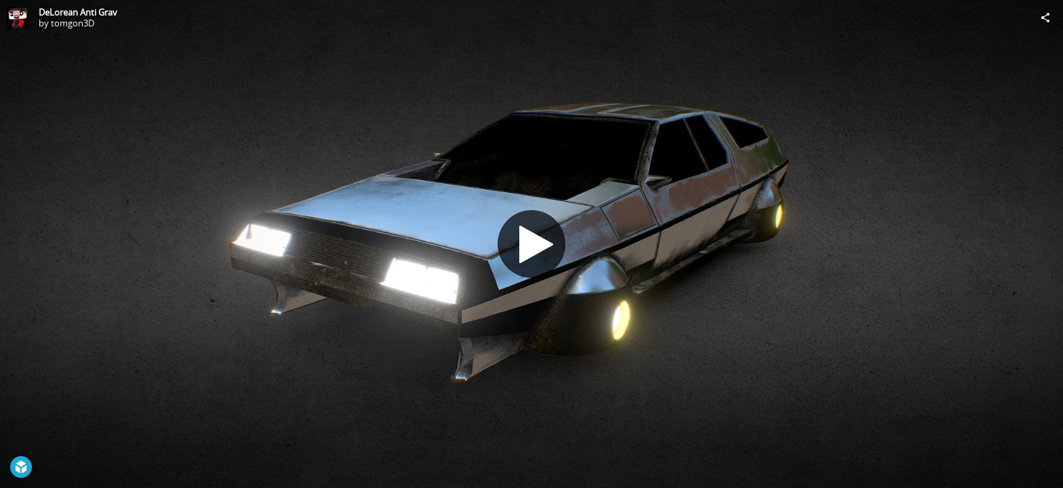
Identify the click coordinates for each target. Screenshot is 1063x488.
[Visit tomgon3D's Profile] (17, 17)
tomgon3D (72, 23)
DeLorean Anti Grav (78, 12)
